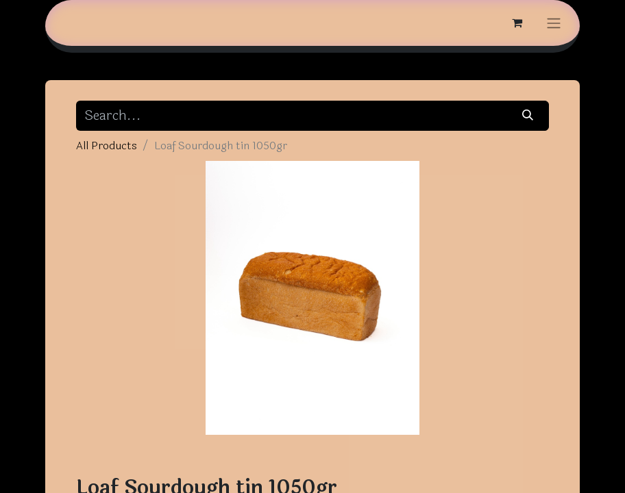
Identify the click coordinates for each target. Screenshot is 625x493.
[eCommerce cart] (516, 22)
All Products (106, 145)
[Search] (528, 116)
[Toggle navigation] (553, 23)
